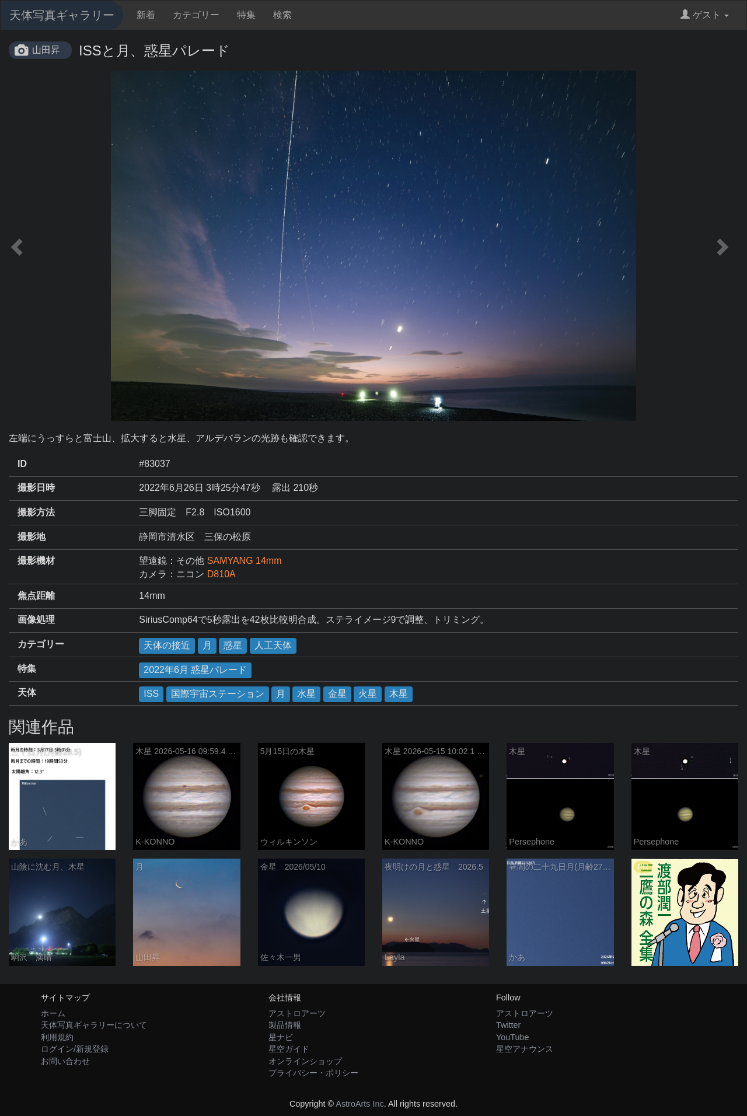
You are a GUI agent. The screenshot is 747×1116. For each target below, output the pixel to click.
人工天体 (273, 645)
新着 (146, 15)
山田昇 (46, 50)
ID (22, 464)
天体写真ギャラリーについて (94, 1025)
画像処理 (36, 620)
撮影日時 (36, 488)
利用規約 (57, 1037)
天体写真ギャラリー (61, 15)
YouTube (512, 1037)
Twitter (508, 1025)
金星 (337, 694)
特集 (246, 15)
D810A (221, 574)
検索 (282, 15)
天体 (27, 693)
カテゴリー (196, 15)
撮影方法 (36, 512)
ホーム (53, 1013)
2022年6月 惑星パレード (195, 670)
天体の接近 (167, 645)
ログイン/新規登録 (75, 1049)
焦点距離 (36, 596)
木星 (398, 694)
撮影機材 (36, 561)
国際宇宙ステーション (217, 694)
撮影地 (32, 537)
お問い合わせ (65, 1061)
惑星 (233, 645)
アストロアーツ (297, 1013)
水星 (306, 694)
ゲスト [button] (704, 15)
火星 (367, 694)
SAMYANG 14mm (244, 561)
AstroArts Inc (359, 1103)
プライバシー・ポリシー (313, 1072)
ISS (151, 694)
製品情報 (284, 1025)
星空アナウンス (524, 1049)
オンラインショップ (305, 1061)
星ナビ (280, 1037)
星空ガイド (288, 1049)
